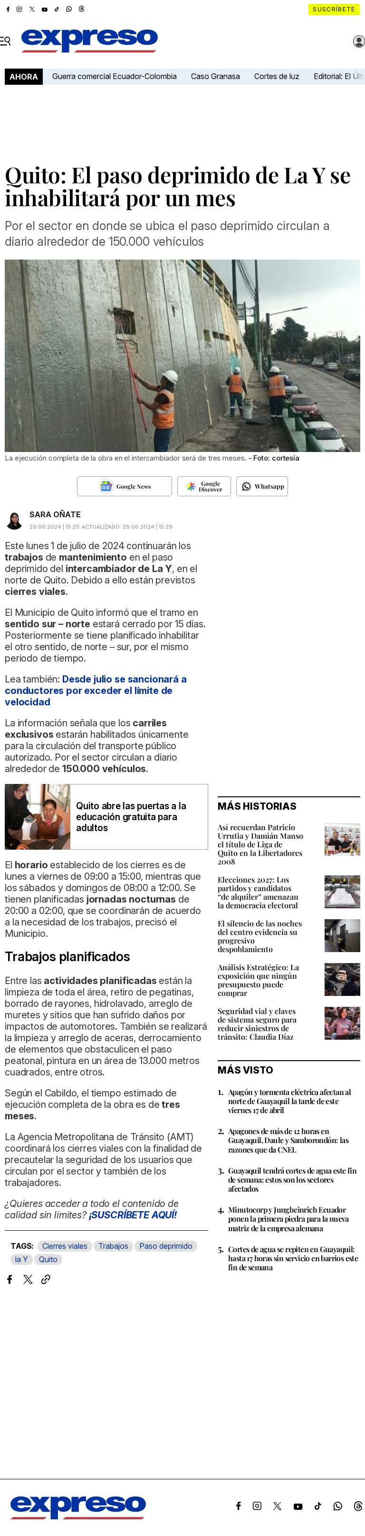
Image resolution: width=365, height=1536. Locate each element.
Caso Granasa (215, 76)
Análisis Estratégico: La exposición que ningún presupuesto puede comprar (258, 980)
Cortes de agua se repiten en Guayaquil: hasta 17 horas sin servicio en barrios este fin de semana (293, 1258)
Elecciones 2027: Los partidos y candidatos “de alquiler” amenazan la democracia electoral (258, 892)
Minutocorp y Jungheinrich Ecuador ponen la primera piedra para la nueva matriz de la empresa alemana (288, 1219)
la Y (21, 1259)
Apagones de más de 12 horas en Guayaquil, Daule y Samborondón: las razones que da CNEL (288, 1140)
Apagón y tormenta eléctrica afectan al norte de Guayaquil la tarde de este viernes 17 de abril (289, 1101)
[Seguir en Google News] (124, 486)
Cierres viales (64, 1246)
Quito (48, 1259)
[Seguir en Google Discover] (204, 486)
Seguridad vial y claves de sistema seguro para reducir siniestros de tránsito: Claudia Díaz (257, 1024)
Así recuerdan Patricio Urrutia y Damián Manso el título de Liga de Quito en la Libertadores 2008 (260, 844)
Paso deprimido (165, 1246)
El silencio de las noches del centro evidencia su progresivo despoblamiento (260, 936)
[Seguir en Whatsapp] (262, 486)
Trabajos (113, 1246)
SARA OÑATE (55, 514)
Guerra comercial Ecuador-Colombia (114, 76)
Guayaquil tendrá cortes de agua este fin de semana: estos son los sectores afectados (292, 1179)
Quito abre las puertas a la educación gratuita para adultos (131, 817)
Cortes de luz (276, 76)
